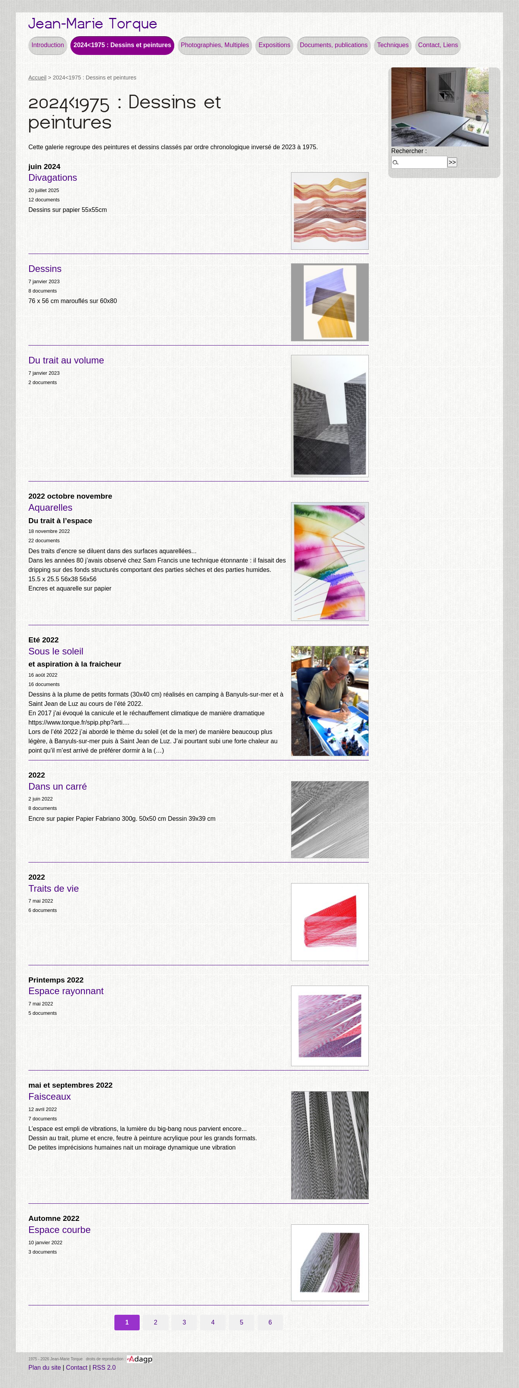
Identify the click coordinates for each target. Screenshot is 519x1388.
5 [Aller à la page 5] (241, 1322)
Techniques (393, 45)
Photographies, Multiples (215, 45)
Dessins (44, 268)
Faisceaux (49, 1096)
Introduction (48, 45)
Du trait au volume (66, 360)
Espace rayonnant (65, 991)
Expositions (274, 45)
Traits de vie (53, 888)
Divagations (52, 177)
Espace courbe (59, 1229)
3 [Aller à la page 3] (184, 1322)
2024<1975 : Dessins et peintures (122, 45)
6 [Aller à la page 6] (270, 1322)
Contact (77, 1367)
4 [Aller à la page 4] (213, 1322)
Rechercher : (409, 151)
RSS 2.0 (104, 1367)
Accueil (37, 77)
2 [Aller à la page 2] (156, 1322)
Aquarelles (50, 507)
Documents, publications (334, 45)
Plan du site (44, 1367)
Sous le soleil (55, 651)
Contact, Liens (438, 45)
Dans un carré (57, 786)
